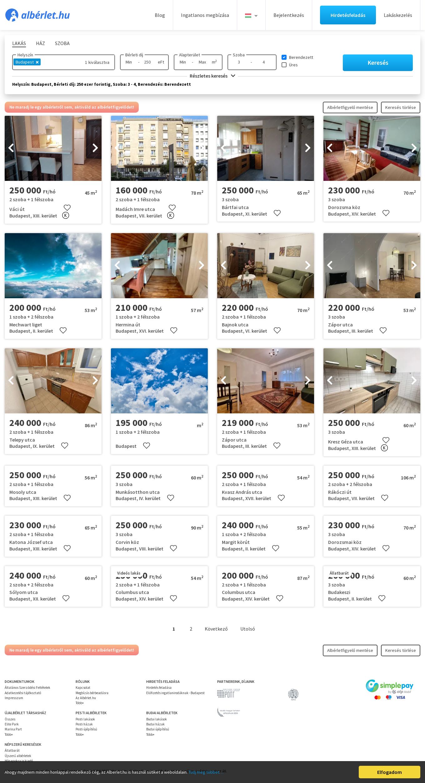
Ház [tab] (40, 43)
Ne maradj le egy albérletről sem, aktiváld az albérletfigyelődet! (71, 107)
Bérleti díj (134, 55)
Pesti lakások (85, 719)
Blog (160, 15)
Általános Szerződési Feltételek (27, 687)
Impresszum (14, 698)
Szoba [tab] (62, 43)
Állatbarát (12, 750)
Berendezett (301, 57)
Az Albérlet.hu (86, 698)
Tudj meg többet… (205, 772)
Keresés (378, 62)
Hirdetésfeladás (348, 15)
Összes (10, 719)
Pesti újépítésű (86, 729)
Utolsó (247, 629)
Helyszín (25, 55)
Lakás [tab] (19, 43)
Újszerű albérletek (18, 756)
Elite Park (12, 724)
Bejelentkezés (288, 15)
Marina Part (13, 729)
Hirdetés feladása (159, 687)
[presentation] (11, 148)
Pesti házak (84, 724)
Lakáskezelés (398, 15)
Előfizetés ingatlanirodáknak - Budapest (175, 693)
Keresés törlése (400, 107)
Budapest (27, 62)
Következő (216, 629)
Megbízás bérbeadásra (92, 693)
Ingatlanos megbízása (205, 15)
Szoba (239, 55)
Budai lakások (156, 719)
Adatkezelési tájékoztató (23, 693)
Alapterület (189, 55)
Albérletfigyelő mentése (350, 107)
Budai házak (155, 724)
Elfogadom (389, 772)
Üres (293, 65)
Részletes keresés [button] (212, 76)
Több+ (80, 703)
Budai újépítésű (157, 729)
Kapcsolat (83, 687)
